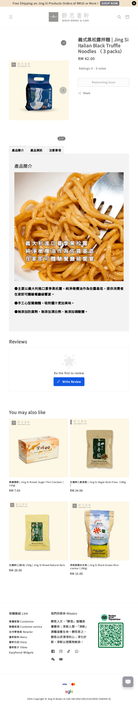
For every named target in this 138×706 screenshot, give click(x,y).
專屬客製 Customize (21, 621)
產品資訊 (36, 150)
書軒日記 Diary (18, 642)
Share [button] (84, 93)
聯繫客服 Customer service (25, 626)
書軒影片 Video (18, 647)
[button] (11, 17)
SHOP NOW (110, 3)
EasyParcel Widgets (21, 652)
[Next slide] (63, 90)
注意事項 (55, 150)
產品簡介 (18, 150)
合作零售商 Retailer (21, 632)
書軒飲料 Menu (18, 637)
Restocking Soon (103, 82)
